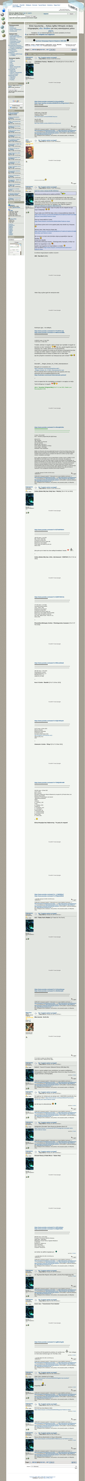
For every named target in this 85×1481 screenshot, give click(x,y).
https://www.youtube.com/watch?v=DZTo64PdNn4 (49, 529)
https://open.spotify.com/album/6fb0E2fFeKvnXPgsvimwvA (51, 103)
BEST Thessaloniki (15, 67)
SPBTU (11, 122)
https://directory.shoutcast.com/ (44, 134)
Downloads (15, 5)
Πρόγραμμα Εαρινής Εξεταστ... (14, 135)
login (24, 13)
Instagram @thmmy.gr (16, 54)
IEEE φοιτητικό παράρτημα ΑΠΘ (13, 74)
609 (33, 49)
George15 (12, 145)
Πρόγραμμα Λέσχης (15, 41)
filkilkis (10, 232)
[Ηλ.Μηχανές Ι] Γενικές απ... (14, 148)
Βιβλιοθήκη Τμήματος (16, 36)
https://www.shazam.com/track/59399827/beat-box (45, 116)
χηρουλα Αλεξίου (13, 113)
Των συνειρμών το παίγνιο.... (14, 139)
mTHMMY (13, 55)
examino (11, 224)
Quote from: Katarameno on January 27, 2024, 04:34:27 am (47, 205)
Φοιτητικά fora (14, 39)
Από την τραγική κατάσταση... (14, 171)
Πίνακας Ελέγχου (13, 83)
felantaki (11, 176)
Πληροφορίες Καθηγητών (12, 51)
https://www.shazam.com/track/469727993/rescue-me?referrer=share (53, 1438)
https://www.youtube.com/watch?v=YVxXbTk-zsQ (49, 331)
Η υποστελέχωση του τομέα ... (14, 162)
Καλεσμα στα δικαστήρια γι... (14, 175)
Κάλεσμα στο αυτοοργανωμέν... (15, 197)
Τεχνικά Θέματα (42, 5)
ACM (11, 59)
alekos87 (11, 227)
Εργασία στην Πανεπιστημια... (14, 126)
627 (48, 49)
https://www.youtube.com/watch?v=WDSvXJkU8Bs (49, 332)
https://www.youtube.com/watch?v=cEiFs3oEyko (48, 1227)
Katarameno (29, 57)
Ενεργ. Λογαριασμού (15, 29)
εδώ (41, 28)
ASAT (11, 64)
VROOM (12, 78)
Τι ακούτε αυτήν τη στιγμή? (50, 45)
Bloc (45, 1478)
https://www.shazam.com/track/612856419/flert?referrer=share (52, 221)
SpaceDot (13, 77)
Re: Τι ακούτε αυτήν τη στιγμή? (47, 57)
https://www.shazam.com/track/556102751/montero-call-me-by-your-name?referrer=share (54, 1098)
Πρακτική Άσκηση (15, 42)
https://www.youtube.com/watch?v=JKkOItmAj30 (48, 991)
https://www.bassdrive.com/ (52, 131)
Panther (12, 79)
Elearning (12, 38)
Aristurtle (12, 61)
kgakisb (11, 226)
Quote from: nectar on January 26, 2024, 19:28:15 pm (46, 190)
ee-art (54, 44)
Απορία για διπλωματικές (13, 112)
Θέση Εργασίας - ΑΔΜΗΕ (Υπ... (15, 180)
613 (44, 49)
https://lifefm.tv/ (70, 131)
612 (41, 49)
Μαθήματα (28, 5)
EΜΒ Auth (13, 71)
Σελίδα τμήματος (14, 35)
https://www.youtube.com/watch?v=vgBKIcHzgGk (49, 1342)
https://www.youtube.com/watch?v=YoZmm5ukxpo (49, 989)
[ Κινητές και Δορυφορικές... (14, 117)
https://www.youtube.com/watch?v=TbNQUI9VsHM (49, 782)
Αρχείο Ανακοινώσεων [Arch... (14, 153)
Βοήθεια (47, 28)
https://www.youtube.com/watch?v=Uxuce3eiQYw (49, 101)
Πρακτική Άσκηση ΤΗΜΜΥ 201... (15, 144)
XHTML (48, 1478)
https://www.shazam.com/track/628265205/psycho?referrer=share (52, 1409)
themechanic (12, 225)
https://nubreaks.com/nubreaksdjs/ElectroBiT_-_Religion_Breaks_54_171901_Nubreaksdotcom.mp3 (49, 369)
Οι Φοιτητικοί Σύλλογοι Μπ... (14, 193)
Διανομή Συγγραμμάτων (16, 46)
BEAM (12, 65)
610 (36, 49)
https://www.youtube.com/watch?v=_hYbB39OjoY (49, 894)
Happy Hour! (57, 5)
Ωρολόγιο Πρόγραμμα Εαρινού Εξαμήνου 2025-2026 (51, 41)
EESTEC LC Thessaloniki (12, 69)
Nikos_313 (12, 154)
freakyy (10, 231)
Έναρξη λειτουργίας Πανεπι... (14, 130)
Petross (11, 228)
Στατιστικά (11, 202)
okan (27, 140)
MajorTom (29, 1012)
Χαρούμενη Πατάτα (14, 194)
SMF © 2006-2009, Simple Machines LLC (46, 1476)
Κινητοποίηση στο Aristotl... (14, 188)
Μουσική (59, 44)
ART (11, 62)
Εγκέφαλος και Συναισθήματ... (14, 184)
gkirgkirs (11, 234)
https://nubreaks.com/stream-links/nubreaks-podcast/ (46, 133)
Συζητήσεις (50, 5)
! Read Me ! (22, 5)
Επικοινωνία (13, 31)
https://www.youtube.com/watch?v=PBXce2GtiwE (49, 663)
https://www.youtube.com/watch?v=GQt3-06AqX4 (49, 720)
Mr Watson (12, 127)
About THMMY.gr (17, 6)
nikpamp (11, 230)
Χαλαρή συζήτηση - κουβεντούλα (44, 44)
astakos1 (11, 233)
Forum (12, 26)
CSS (51, 1478)
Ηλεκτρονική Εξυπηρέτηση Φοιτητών (14, 44)
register (30, 13)
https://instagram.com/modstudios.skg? (43, 735)
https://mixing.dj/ (63, 131)
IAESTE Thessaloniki (16, 72)
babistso (11, 118)
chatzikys (12, 149)
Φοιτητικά (34, 5)
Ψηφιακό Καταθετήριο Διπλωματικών (15, 48)
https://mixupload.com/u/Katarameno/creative (44, 130)
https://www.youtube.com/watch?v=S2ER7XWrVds (49, 597)
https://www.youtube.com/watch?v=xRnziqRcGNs (49, 427)
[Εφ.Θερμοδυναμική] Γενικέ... (14, 157)
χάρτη (50, 31)
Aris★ (11, 190)
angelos (11, 229)
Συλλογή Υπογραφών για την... (14, 166)
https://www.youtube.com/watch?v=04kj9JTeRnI (48, 1229)
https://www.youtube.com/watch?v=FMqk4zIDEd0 (49, 896)
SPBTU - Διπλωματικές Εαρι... (14, 121)
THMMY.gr (27, 44)
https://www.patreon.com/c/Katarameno (67, 130)
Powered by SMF (33, 1476)
